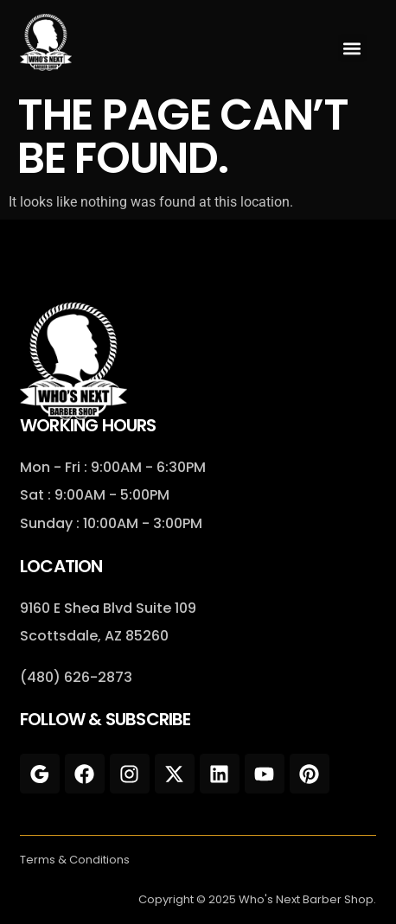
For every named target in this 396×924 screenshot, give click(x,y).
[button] (352, 48)
